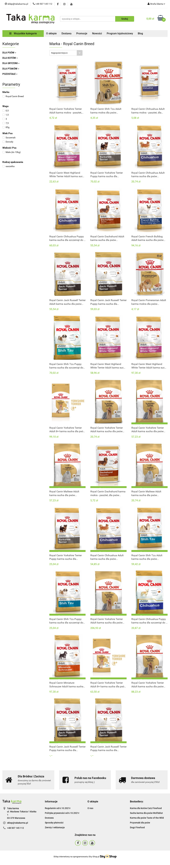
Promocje (81, 33)
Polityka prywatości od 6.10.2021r (62, 813)
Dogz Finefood (137, 827)
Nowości (97, 33)
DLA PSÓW (9, 52)
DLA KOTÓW (10, 57)
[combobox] (66, 53)
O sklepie (51, 33)
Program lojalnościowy (120, 33)
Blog (140, 33)
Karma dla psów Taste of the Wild (147, 818)
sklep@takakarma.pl (17, 823)
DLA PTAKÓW (10, 68)
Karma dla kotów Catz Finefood (146, 808)
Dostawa (66, 33)
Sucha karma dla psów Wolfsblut (146, 813)
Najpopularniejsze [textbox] (59, 53)
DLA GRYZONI (11, 63)
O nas (90, 808)
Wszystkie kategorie (23, 33)
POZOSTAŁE (9, 74)
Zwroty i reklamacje (55, 827)
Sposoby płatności (54, 822)
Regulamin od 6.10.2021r (57, 808)
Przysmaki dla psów (140, 822)
